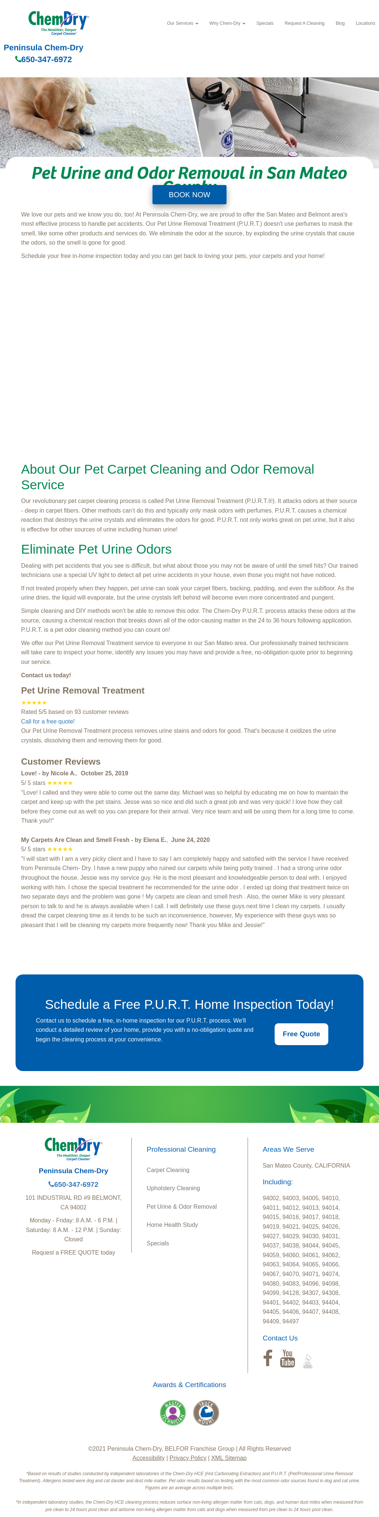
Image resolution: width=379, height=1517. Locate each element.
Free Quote (301, 1034)
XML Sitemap (228, 1458)
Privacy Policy (188, 1458)
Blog (340, 23)
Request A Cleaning (305, 23)
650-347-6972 (43, 59)
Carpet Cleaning (168, 1170)
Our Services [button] (182, 23)
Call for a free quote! (48, 721)
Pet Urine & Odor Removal (182, 1207)
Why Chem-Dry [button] (227, 23)
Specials (265, 23)
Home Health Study (172, 1225)
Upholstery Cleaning (173, 1188)
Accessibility (149, 1458)
